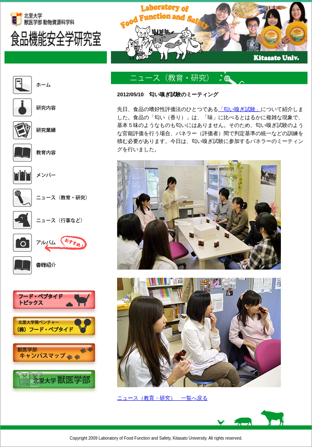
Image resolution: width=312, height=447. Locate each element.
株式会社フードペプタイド (54, 326)
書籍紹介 (51, 265)
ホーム (51, 85)
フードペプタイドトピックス (54, 300)
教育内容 (51, 152)
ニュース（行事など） (51, 220)
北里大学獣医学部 (54, 380)
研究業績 (51, 130)
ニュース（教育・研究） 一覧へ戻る (162, 398)
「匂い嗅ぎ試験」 (239, 109)
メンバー (51, 175)
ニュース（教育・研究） (51, 197)
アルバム (51, 243)
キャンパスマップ (54, 353)
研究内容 (51, 107)
